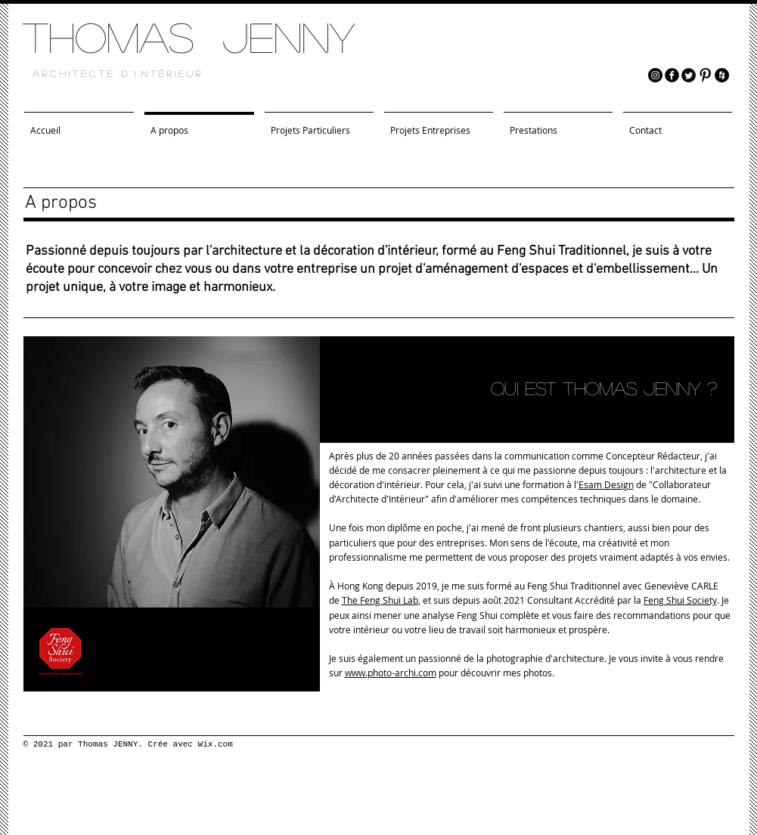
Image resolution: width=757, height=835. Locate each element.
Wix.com (215, 744)
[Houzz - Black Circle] (722, 75)
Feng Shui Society (680, 600)
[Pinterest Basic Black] (705, 75)
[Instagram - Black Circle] (655, 75)
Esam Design (606, 484)
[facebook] (672, 75)
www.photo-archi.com (390, 672)
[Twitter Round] (688, 75)
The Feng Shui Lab (380, 600)
